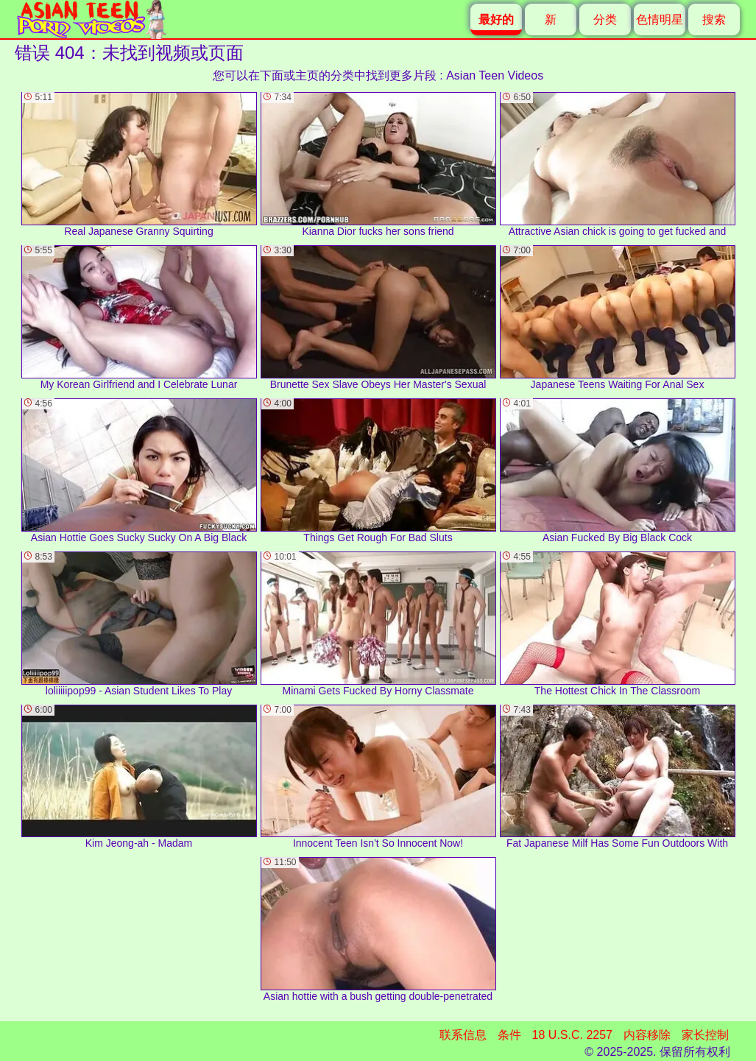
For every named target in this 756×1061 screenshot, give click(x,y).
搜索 (714, 19)
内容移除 (647, 1035)
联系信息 (463, 1035)
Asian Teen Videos (494, 75)
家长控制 (705, 1035)
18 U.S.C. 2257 (572, 1035)
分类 (605, 19)
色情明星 (659, 19)
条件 (509, 1035)
